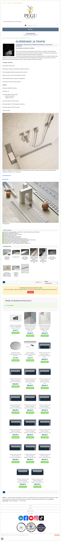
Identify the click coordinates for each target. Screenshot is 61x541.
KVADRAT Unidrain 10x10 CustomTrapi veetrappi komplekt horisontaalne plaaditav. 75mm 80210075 (30, 328)
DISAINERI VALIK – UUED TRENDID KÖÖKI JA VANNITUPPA (17, 243)
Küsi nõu (30, 292)
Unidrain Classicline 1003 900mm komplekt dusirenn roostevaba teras (45, 456)
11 (30, 282)
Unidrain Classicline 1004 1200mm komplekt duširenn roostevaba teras (37, 481)
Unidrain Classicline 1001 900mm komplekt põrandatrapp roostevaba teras (45, 355)
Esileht (3, 38)
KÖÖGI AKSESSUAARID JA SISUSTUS (12, 236)
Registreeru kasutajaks (17, 3)
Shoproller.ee (57, 535)
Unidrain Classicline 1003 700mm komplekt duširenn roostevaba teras (16, 456)
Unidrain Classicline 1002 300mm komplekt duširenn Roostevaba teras (45, 381)
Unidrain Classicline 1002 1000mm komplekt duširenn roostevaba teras (16, 380)
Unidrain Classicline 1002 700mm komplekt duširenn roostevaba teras (16, 406)
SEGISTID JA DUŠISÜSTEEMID (11, 233)
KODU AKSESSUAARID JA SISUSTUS (12, 237)
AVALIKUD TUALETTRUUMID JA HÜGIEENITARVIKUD (16, 238)
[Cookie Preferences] (2, 538)
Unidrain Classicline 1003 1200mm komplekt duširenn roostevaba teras (30, 431)
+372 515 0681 (22, 500)
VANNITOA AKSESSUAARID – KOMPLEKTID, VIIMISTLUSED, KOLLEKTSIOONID (21, 232)
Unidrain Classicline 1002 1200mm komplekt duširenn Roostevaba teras (30, 381)
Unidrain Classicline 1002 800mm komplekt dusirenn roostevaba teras (30, 406)
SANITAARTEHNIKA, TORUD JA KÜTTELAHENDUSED (16, 242)
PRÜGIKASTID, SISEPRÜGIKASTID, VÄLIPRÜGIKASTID (16, 241)
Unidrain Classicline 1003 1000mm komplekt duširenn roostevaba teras (16, 431)
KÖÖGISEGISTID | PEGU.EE (10, 235)
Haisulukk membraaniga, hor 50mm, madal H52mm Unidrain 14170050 (16, 327)
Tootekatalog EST (6, 223)
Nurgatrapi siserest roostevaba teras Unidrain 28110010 (15, 354)
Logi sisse (9, 3)
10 (27, 282)
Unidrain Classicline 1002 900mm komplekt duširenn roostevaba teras (45, 406)
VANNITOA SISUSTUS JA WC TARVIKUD (13, 234)
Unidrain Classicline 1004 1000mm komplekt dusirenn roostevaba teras (23, 481)
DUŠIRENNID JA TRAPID (25, 38)
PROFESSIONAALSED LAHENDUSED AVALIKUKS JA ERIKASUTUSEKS (20, 240)
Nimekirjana (40, 282)
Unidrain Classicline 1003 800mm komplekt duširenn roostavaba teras (30, 456)
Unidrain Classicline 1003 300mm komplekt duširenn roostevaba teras (45, 431)
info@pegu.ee (15, 500)
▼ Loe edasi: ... (10, 305)
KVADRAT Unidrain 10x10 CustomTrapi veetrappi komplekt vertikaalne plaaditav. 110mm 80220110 (45, 328)
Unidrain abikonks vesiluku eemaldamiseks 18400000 (30, 354)
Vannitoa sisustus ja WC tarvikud (12, 38)
